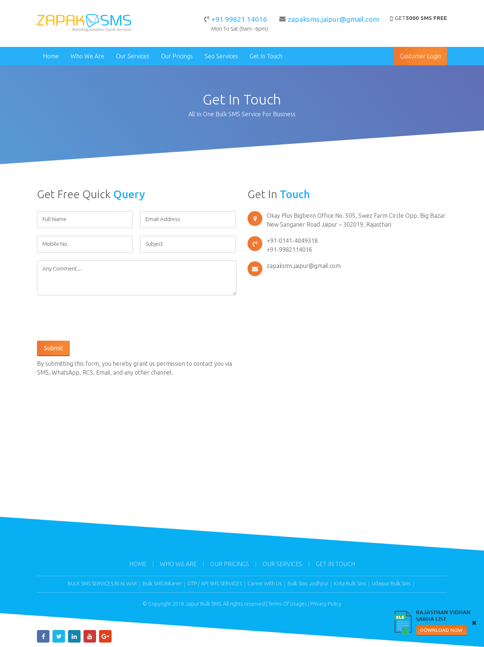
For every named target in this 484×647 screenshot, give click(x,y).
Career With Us (265, 583)
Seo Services (221, 56)
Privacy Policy (325, 604)
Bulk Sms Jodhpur (307, 583)
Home (51, 56)
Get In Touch (266, 56)
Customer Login (420, 56)
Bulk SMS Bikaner (162, 583)
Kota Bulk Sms (350, 583)
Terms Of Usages (287, 604)
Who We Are (87, 56)
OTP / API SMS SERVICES (214, 583)
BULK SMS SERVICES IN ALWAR (102, 583)
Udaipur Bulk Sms (391, 583)
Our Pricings (177, 56)
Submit (53, 348)
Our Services (132, 56)
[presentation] (93, 317)
